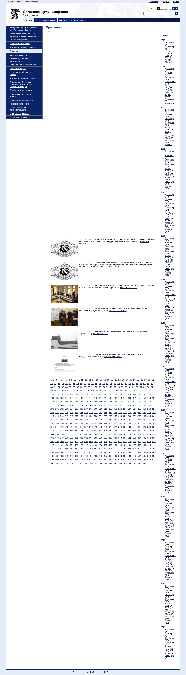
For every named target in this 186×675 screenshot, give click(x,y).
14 (90, 380)
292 (71, 423)
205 (76, 409)
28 (142, 380)
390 (120, 438)
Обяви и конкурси (18, 68)
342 (100, 431)
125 (115, 394)
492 (81, 456)
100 (96, 391)
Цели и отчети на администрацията (18, 109)
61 (55, 387)
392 (130, 438)
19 (108, 380)
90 (59, 391)
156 (52, 402)
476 (110, 452)
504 (139, 456)
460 (139, 449)
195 (134, 405)
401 (66, 441)
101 (101, 391)
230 (91, 412)
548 (139, 463)
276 (100, 420)
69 (85, 387)
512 (71, 460)
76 (111, 387)
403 (76, 441)
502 (130, 456)
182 (71, 405)
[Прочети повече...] (117, 267)
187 (96, 405)
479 (125, 452)
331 (154, 427)
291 (66, 423)
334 (62, 431)
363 (96, 434)
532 (62, 463)
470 (81, 452)
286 (149, 420)
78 (118, 387)
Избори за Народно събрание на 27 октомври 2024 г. (24, 29)
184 (81, 405)
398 (52, 441)
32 (51, 383)
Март (167, 62)
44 (96, 383)
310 (52, 427)
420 (52, 445)
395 (144, 438)
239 (134, 412)
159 (66, 402)
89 (55, 391)
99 (92, 391)
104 (116, 391)
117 (76, 394)
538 (91, 463)
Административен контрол (22, 78)
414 (130, 441)
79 (122, 387)
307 (144, 423)
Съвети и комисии (18, 55)
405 (86, 441)
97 (85, 391)
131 (144, 394)
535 (76, 463)
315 (76, 427)
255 (105, 416)
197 (144, 405)
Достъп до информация (21, 90)
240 (139, 412)
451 (96, 449)
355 (57, 434)
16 (97, 380)
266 (52, 420)
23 (123, 380)
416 (139, 441)
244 (52, 416)
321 (105, 427)
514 (81, 460)
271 (76, 420)
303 (125, 423)
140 (81, 398)
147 (115, 398)
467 (66, 452)
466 (62, 452)
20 (112, 380)
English (176, 1)
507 (154, 456)
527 (144, 460)
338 (81, 431)
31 (153, 380)
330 (149, 427)
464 (52, 452)
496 (100, 456)
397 (154, 438)
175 (144, 402)
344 (110, 431)
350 (139, 431)
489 (66, 456)
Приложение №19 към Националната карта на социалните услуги (21, 84)
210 (100, 409)
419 (154, 441)
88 (51, 391)
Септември (170, 47)
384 (91, 438)
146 (110, 398)
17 (101, 380)
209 (96, 409)
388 (110, 438)
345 (115, 431)
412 (120, 441)
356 (62, 434)
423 (66, 445)
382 (81, 438)
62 (59, 387)
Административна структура (23, 47)
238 (130, 412)
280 (120, 420)
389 (115, 438)
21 (116, 380)
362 (91, 434)
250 (81, 416)
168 (110, 402)
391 (125, 438)
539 (96, 463)
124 (110, 394)
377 (57, 438)
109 (140, 391)
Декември (169, 68)
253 (96, 416)
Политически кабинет (20, 43)
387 (105, 438)
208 (91, 409)
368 (120, 434)
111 (150, 391)
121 (96, 394)
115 (66, 394)
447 (76, 449)
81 (130, 387)
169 (115, 402)
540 (100, 463)
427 (86, 445)
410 (110, 441)
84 (141, 387)
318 (91, 427)
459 (134, 449)
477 (115, 452)
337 (76, 431)
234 (110, 412)
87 (152, 387)
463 (154, 449)
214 (120, 409)
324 (120, 427)
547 (134, 463)
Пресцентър (15, 51)
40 (81, 383)
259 (125, 416)
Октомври (169, 42)
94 (74, 391)
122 (100, 394)
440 (149, 445)
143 (96, 398)
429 (96, 445)
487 (57, 456)
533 (66, 463)
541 (105, 463)
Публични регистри (46, 20)
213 (115, 409)
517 (96, 460)
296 (91, 423)
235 (115, 412)
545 (125, 463)
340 (91, 431)
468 (71, 452)
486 (52, 456)
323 (115, 427)
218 (139, 409)
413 (125, 441)
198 (149, 405)
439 (144, 445)
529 (154, 460)
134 (52, 398)
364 (100, 434)
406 (91, 441)
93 (70, 391)
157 (57, 402)
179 (57, 405)
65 (70, 387)
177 (154, 402)
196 (139, 405)
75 (107, 387)
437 (134, 445)
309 (154, 423)
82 (133, 387)
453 (105, 449)
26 (134, 380)
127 (125, 394)
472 (91, 452)
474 (100, 452)
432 (110, 445)
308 (149, 423)
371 (134, 434)
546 (130, 463)
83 (137, 387)
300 (110, 423)
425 (76, 445)
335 (66, 431)
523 (125, 460)
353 (154, 431)
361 (86, 434)
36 (66, 383)
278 (110, 420)
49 (115, 383)
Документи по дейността (21, 100)
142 (91, 398)
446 (71, 449)
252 (91, 416)
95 (77, 391)
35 (63, 383)
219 (144, 409)
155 (154, 398)
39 (77, 383)
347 (125, 431)
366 (110, 434)
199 (154, 405)
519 (105, 460)
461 (144, 449)
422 (62, 445)
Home (48, 31)
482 (139, 452)
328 (139, 427)
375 (154, 434)
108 (135, 391)
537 (86, 463)
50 (118, 383)
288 (52, 423)
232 (100, 412)
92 (66, 391)
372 (139, 434)
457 (125, 449)
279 (115, 420)
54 (133, 383)
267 (57, 420)
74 (103, 387)
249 (76, 416)
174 (139, 402)
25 (131, 380)
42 (89, 383)
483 (144, 452)
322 (110, 427)
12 (82, 380)
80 (126, 387)
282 (130, 420)
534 (71, 463)
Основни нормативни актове (23, 65)
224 (62, 412)
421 (57, 445)
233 (105, 412)
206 (81, 409)
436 (130, 445)
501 (125, 456)
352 (149, 431)
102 (106, 391)
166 (100, 402)
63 (63, 387)
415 (134, 441)
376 (52, 438)
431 (105, 445)
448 (81, 449)
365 (105, 434)
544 (120, 463)
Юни (167, 55)
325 (125, 427)
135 (57, 398)
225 (66, 412)
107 (130, 391)
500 (120, 456)
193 (125, 405)
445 (66, 449)
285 (144, 420)
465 (57, 452)
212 (110, 409)
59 (152, 383)
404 (81, 441)
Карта (166, 1)
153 (144, 398)
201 (57, 409)
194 (130, 405)
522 (120, 460)
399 (57, 441)
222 (52, 412)
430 (100, 445)
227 (76, 412)
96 (81, 391)
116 (71, 394)
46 (103, 383)
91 (63, 391)
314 (71, 427)
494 (91, 456)
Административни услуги (72, 20)
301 (115, 423)
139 (76, 398)
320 (100, 427)
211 (105, 409)
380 (71, 438)
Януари (168, 103)
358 (71, 434)
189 (105, 405)
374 (149, 434)
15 (93, 380)
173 (134, 402)
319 (96, 427)
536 (81, 463)
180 (62, 405)
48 (111, 383)
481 (134, 452)
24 (127, 380)
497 (105, 456)
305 (134, 423)
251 (86, 416)
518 (100, 460)
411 (115, 441)
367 (115, 434)
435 (125, 445)
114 (62, 394)
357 (66, 434)
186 (91, 405)
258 (120, 416)
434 (120, 445)
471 (86, 452)
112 (52, 394)
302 (120, 423)
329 (144, 427)
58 (148, 383)
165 (96, 402)
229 (86, 412)
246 (62, 416)
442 (52, 449)
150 (130, 398)
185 (86, 405)
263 (144, 416)
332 (52, 431)
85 (144, 387)
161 (76, 402)
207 (86, 409)
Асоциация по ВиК (18, 117)
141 (86, 398)
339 (86, 431)
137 (66, 398)
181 (66, 405)
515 (86, 460)
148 (120, 398)
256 (110, 416)
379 (66, 438)
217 (134, 409)
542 (110, 463)
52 (126, 383)
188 (100, 405)
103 (111, 391)
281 (125, 420)
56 (141, 383)
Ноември (169, 73)
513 (76, 460)
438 (139, 445)
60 (51, 387)
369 (125, 434)
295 (86, 423)
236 (120, 412)
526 (139, 460)
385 (96, 438)
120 (91, 394)
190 (110, 405)
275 (96, 420)
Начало (28, 20)
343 (105, 431)
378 (62, 438)
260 (130, 416)
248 (71, 416)
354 (52, 434)
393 (134, 438)
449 (86, 449)
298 (100, 423)
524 (130, 460)
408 (100, 441)
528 (149, 460)
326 (130, 427)
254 (100, 416)
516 (91, 460)
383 (86, 438)
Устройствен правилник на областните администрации (23, 35)
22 (119, 380)
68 (81, 387)
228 (81, 412)
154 (149, 398)
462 (149, 449)
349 (134, 431)
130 (139, 394)
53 (130, 383)
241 (144, 412)
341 (96, 431)
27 (138, 380)
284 (139, 420)
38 (74, 383)
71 (92, 387)
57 (144, 383)
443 (57, 449)
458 (130, 449)
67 (77, 387)
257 (115, 416)
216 (130, 409)
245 (57, 416)
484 (149, 452)
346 (120, 431)
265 (154, 416)
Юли (167, 53)
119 (86, 394)
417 (144, 441)
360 (81, 434)
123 (105, 394)
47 (107, 383)
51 (122, 383)
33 (55, 383)
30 (149, 380)
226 (71, 412)
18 (105, 380)
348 (130, 431)
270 (71, 420)
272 (81, 420)
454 (110, 449)
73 (100, 387)
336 (71, 431)
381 (76, 438)
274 (91, 420)
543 (115, 463)
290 (62, 423)
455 (115, 449)
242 (149, 412)
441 (154, 445)
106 (126, 391)
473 (96, 452)
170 (120, 402)
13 (86, 380)
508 (52, 460)
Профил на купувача (19, 113)
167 (105, 402)
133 (154, 394)
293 (76, 423)
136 (62, 398)
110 (145, 391)
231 (96, 412)
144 (100, 398)
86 (148, 387)
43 (92, 383)
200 (52, 409)
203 (66, 409)
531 (57, 463)
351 (144, 431)
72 (96, 387)
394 (139, 438)
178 (52, 405)
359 (76, 434)
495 (96, 456)
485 (154, 452)
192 (120, 405)
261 (134, 416)
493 (86, 456)
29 (145, 380)
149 (125, 398)
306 (139, 423)
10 (75, 380)
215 (125, 409)
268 (62, 420)
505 (144, 456)
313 (66, 427)
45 (100, 383)
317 (86, 427)
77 (115, 387)
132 (149, 394)
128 (130, 394)
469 (76, 452)
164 (91, 402)
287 (154, 420)
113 (57, 394)
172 (130, 402)
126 (120, 394)
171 (125, 402)
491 (76, 456)
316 (81, 427)
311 (57, 427)
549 (144, 463)
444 (62, 449)
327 (134, 427)
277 (105, 420)
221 (154, 409)
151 (134, 398)
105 (121, 391)
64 (66, 387)
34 (59, 383)
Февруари (169, 99)
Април (168, 60)
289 (57, 423)
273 (86, 420)
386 (100, 438)
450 (91, 449)
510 (62, 460)
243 (154, 412)
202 (62, 409)
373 (144, 434)
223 (57, 412)
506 (149, 456)
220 (149, 409)
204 (71, 409)
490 (71, 456)
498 (110, 456)
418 (149, 441)
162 (81, 402)
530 (52, 463)
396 (149, 438)
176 (149, 402)
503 (134, 456)
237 (125, 412)
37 (70, 383)
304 (130, 423)
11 (79, 380)
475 (105, 452)
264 (149, 416)
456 (120, 449)
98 (89, 391)
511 (66, 460)
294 (81, 423)
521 (115, 460)
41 (85, 383)
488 (62, 456)
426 (81, 445)
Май (167, 58)
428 (91, 445)
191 (115, 405)
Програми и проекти (19, 104)
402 (71, 441)
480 (130, 452)
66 (74, 387)
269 (66, 420)
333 (57, 431)
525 (134, 460)
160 (71, 402)
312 (62, 427)
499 (115, 456)
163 (86, 402)
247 (66, 416)
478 (120, 452)
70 (89, 387)
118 (81, 394)
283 (134, 420)
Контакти (153, 1)
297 (96, 423)
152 (139, 398)
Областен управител (19, 40)
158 (62, 402)
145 (105, 398)
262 (139, 416)
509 (57, 460)
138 (71, 398)
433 (115, 445)
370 (130, 434)
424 (71, 445)
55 (137, 383)
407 (96, 441)
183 (76, 405)
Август (168, 51)
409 (105, 441)
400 (62, 441)
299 (105, 423)
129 (134, 394)
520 (110, 460)
